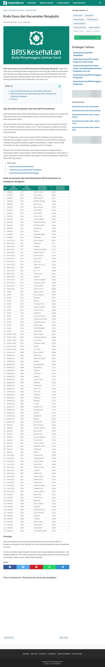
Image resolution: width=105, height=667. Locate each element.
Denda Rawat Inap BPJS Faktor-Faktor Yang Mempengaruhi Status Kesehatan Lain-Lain (87, 68)
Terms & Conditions (64, 654)
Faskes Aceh (77, 15)
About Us (34, 654)
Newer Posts (9, 638)
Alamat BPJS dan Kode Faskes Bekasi (85, 106)
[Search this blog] (100, 3)
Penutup (13, 99)
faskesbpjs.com (58, 662)
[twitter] (23, 567)
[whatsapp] (49, 567)
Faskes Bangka (78, 19)
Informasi (32, 3)
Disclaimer (52, 654)
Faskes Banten (92, 19)
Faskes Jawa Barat (92, 31)
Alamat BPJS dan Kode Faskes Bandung (86, 111)
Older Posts (64, 638)
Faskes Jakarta (94, 27)
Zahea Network (56, 664)
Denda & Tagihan (46, 3)
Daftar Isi (8, 86)
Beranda (26, 654)
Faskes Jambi (78, 31)
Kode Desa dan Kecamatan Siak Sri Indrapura (25, 170)
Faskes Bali (89, 15)
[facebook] (9, 567)
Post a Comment (24, 22)
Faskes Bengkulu (79, 23)
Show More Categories (88, 37)
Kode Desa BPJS (79, 3)
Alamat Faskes (63, 3)
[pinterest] (36, 567)
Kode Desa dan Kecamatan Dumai (21, 166)
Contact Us (43, 654)
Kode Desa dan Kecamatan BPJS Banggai (24, 173)
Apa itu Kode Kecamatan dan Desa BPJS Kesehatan (30, 91)
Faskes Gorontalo (79, 27)
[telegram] (62, 567)
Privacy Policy (77, 654)
